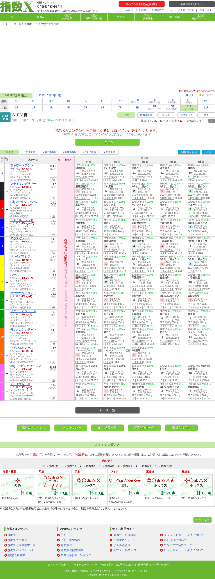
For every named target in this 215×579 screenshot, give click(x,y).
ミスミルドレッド (21, 220)
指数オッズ (186, 115)
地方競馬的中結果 (72, 550)
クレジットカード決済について (184, 535)
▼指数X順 (29, 152)
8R (137, 101)
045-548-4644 (49, 6)
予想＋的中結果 (71, 540)
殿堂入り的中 (181, 427)
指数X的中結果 (17, 540)
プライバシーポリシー (84, 564)
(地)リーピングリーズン (25, 366)
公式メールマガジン (126, 550)
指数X (40, 16)
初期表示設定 (189, 152)
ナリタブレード (20, 384)
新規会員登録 (141, 4)
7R (120, 101)
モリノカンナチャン (23, 329)
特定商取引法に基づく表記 (117, 564)
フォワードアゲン (21, 165)
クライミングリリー (23, 183)
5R (85, 101)
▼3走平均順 (89, 152)
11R (189, 101)
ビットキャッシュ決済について (184, 550)
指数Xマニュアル (162, 10)
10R (171, 101)
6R (102, 101)
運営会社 (143, 564)
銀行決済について (175, 540)
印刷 (208, 152)
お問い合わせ (207, 10)
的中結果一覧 (107, 427)
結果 (206, 115)
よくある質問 (186, 10)
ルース (14, 274)
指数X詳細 (146, 115)
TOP (13, 16)
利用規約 (61, 564)
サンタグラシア (20, 256)
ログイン (191, 4)
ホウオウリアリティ (23, 293)
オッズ (166, 115)
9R (154, 101)
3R (51, 101)
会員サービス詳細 (135, 10)
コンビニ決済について (178, 545)
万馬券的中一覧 (144, 427)
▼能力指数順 (49, 152)
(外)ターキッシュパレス (25, 202)
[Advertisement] (107, 58)
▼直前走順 (109, 152)
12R (206, 101)
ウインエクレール (21, 347)
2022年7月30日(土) (16, 95)
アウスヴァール (20, 238)
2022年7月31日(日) (50, 95)
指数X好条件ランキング (76, 555)
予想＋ (121, 16)
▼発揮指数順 (69, 152)
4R (68, 101)
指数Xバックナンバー (22, 550)
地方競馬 (174, 16)
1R (16, 101)
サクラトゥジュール (23, 311)
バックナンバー (70, 427)
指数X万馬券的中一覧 (22, 545)
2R (34, 101)
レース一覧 (15, 24)
